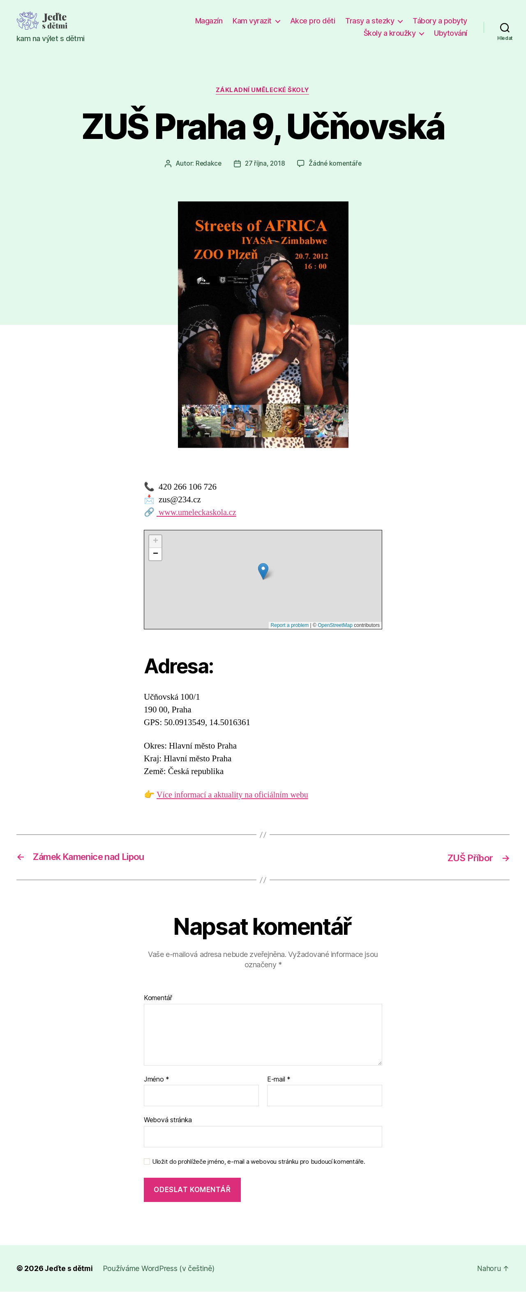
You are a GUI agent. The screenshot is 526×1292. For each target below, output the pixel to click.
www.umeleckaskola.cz (198, 512)
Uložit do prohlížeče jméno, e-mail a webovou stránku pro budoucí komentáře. (258, 1162)
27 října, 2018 (264, 164)
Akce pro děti (312, 20)
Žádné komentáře (336, 164)
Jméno (156, 1080)
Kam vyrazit (252, 20)
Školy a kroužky (390, 33)
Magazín (209, 20)
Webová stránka (168, 1120)
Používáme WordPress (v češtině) (160, 1268)
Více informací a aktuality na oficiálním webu (236, 795)
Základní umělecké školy (263, 91)
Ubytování (450, 33)
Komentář (158, 998)
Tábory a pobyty (440, 20)
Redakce (207, 164)
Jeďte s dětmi (69, 1268)
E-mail (279, 1080)
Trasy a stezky (369, 20)
